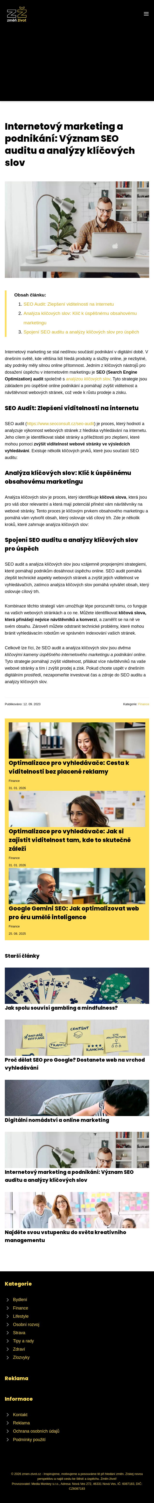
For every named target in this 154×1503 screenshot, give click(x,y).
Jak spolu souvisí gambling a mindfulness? (61, 1007)
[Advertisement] (77, 59)
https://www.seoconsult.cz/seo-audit (60, 423)
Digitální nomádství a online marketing (57, 1120)
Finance (143, 704)
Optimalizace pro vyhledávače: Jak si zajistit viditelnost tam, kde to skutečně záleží (70, 840)
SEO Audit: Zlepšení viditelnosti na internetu (68, 304)
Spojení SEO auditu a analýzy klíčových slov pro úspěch (81, 331)
